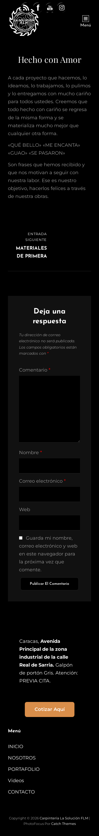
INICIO (15, 746)
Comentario (34, 370)
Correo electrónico (42, 481)
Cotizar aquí (50, 709)
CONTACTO (21, 792)
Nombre (30, 452)
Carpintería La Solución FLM (64, 818)
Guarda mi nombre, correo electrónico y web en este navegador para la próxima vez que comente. (48, 554)
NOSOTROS (22, 758)
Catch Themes (63, 823)
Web (24, 509)
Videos (16, 780)
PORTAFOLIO (24, 769)
